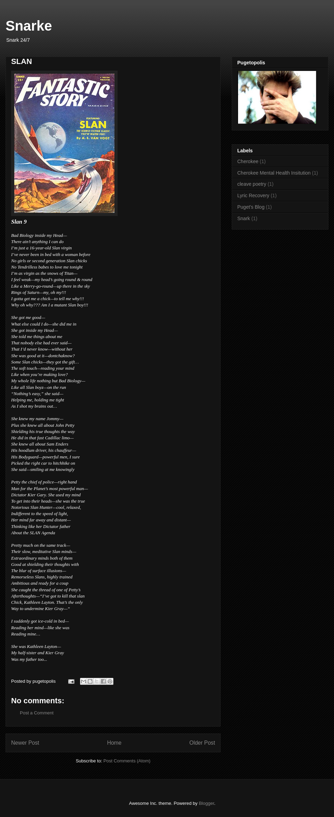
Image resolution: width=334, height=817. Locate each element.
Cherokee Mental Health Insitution (274, 173)
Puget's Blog (250, 207)
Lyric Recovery (253, 195)
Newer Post (25, 743)
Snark (243, 218)
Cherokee (248, 161)
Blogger (206, 803)
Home (114, 743)
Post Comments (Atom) (126, 760)
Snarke (29, 25)
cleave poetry (251, 184)
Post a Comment (37, 712)
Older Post (202, 743)
